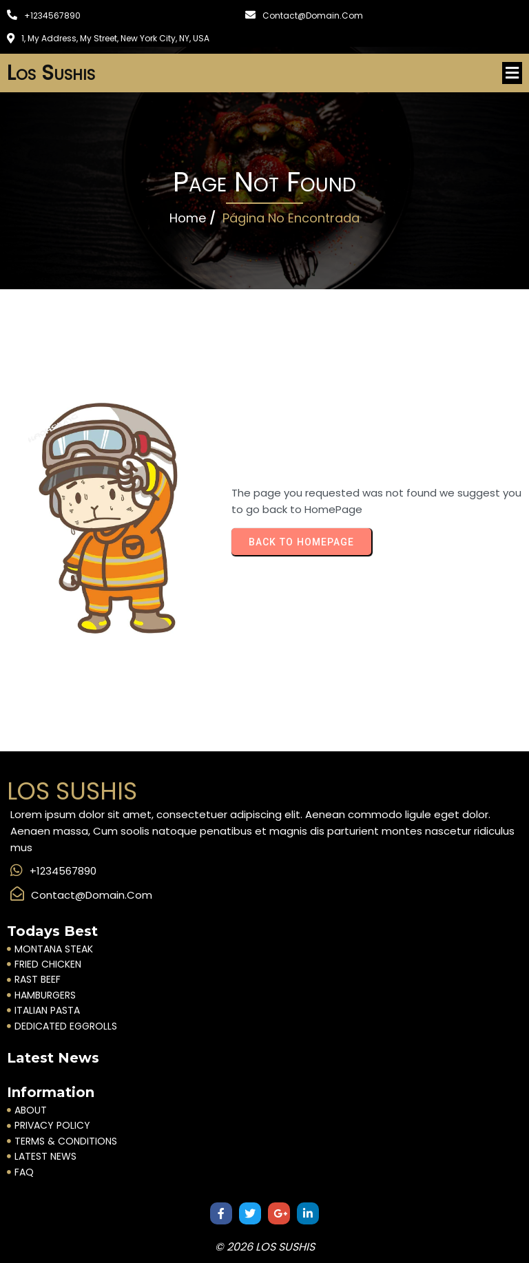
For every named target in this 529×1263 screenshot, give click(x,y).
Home (187, 218)
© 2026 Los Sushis (265, 1247)
